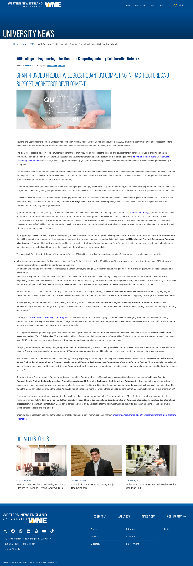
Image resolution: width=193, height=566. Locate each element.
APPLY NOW (124, 516)
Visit (152, 5)
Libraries (130, 529)
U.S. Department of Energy (137, 212)
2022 (32, 44)
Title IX (165, 529)
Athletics (130, 536)
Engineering (52, 65)
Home (16, 44)
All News (61, 65)
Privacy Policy (22, 562)
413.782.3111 (30, 544)
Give (161, 5)
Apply (128, 5)
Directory (95, 543)
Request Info (140, 5)
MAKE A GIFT (148, 516)
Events (94, 536)
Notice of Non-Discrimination (46, 562)
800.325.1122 (12, 544)
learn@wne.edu (12, 549)
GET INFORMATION (176, 516)
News (24, 44)
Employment (132, 543)
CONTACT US (100, 516)
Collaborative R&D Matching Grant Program (48, 317)
